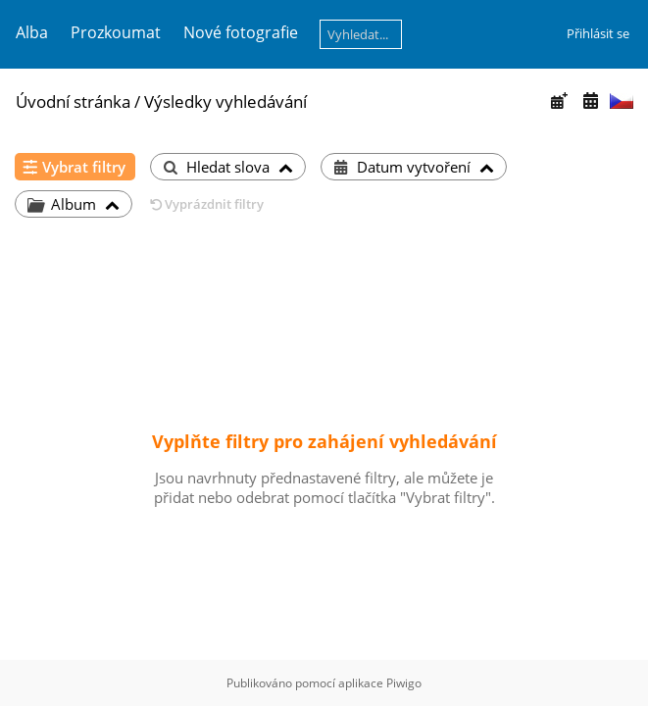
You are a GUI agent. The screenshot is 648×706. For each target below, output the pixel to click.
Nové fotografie (240, 32)
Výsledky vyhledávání (225, 101)
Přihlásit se (598, 33)
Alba (32, 32)
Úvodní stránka (73, 101)
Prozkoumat (116, 32)
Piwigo (404, 683)
